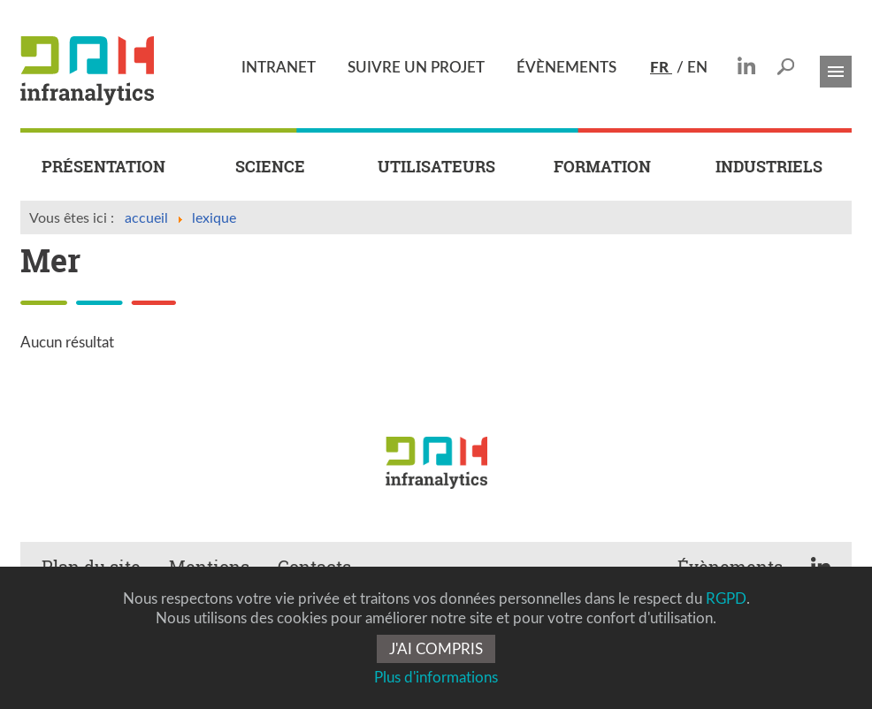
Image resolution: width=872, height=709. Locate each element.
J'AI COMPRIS (436, 648)
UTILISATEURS (436, 167)
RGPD (726, 598)
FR (661, 66)
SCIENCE (270, 167)
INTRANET (278, 66)
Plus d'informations (436, 677)
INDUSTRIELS (768, 167)
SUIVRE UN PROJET (416, 66)
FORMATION (602, 167)
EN (697, 66)
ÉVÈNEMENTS (566, 66)
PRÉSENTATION (103, 167)
